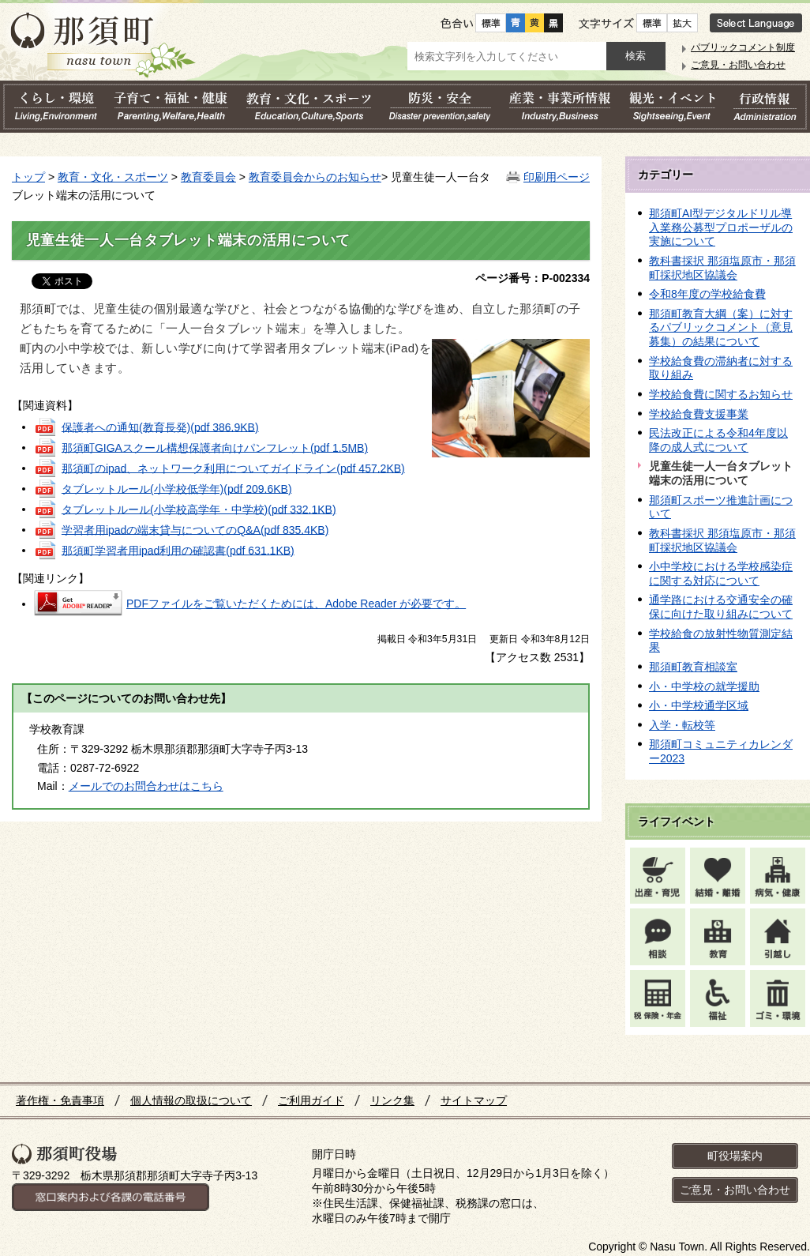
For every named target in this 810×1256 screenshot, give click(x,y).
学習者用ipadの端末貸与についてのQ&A (195, 529)
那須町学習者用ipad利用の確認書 (178, 549)
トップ (28, 177)
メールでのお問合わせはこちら (146, 786)
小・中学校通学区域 (698, 705)
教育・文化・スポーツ (113, 177)
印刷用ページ (556, 177)
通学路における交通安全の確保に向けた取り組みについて (721, 606)
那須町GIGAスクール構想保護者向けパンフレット (215, 447)
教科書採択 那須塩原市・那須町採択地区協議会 (722, 267)
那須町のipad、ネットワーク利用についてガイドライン (233, 467)
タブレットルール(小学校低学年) (177, 488)
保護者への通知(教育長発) (160, 426)
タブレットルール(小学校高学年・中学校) (199, 508)
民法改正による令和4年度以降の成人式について (718, 440)
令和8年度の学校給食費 (707, 294)
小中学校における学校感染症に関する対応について (721, 573)
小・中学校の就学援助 (704, 686)
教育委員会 (208, 177)
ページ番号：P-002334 (532, 278)
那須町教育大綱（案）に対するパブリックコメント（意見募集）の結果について (721, 327)
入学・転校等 (682, 725)
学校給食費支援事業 (698, 414)
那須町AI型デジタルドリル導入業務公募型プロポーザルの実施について (721, 227)
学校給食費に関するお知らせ (721, 394)
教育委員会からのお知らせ (315, 177)
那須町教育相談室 (693, 666)
